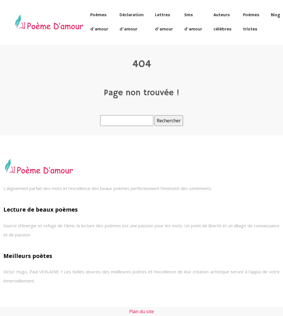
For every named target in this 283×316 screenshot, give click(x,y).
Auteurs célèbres (222, 22)
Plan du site (141, 311)
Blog (275, 15)
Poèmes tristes (251, 22)
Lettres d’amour (164, 22)
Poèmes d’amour (99, 22)
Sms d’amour (193, 22)
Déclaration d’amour (132, 22)
